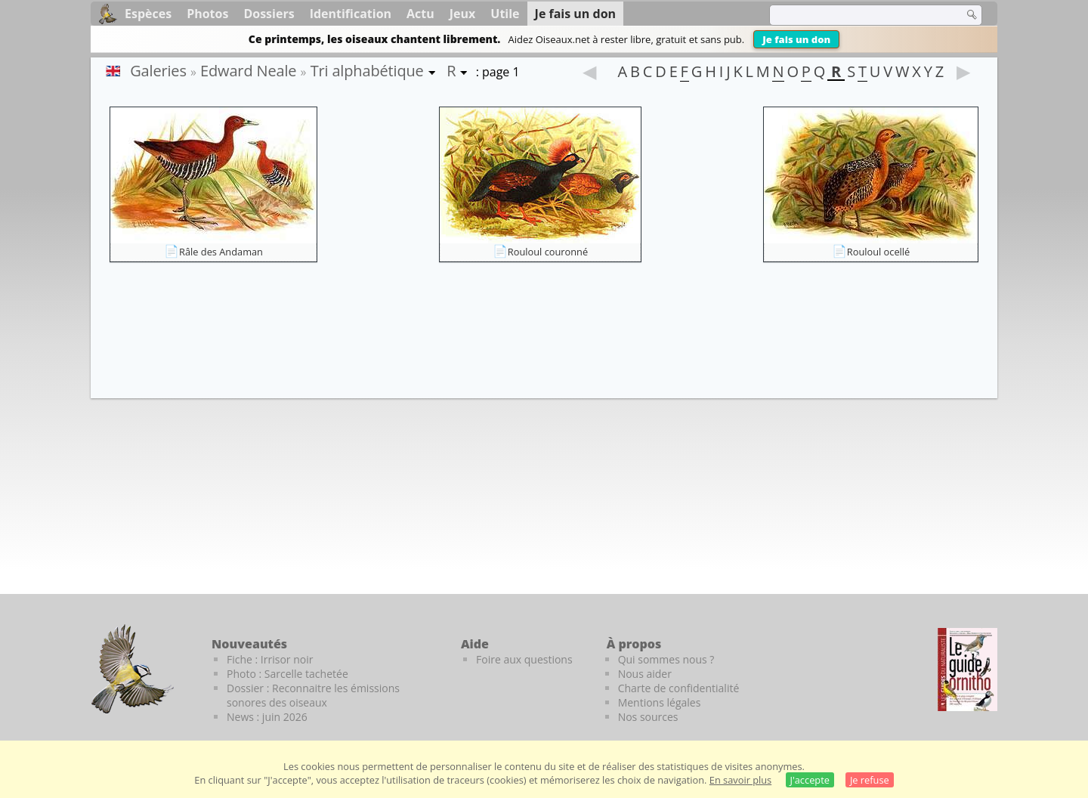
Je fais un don (796, 39)
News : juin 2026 (267, 717)
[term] (857, 15)
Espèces (148, 13)
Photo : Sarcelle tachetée (287, 674)
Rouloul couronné (548, 251)
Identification (350, 13)
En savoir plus (740, 780)
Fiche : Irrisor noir (270, 659)
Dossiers (268, 13)
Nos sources (648, 717)
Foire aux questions (524, 659)
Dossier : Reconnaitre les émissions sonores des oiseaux (313, 695)
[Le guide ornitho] (967, 669)
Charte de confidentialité (679, 688)
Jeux (463, 13)
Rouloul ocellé (878, 251)
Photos (207, 13)
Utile (504, 13)
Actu (420, 13)
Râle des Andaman (221, 251)
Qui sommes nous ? (666, 659)
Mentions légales (659, 702)
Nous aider (645, 674)
